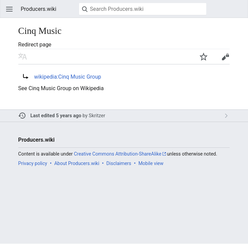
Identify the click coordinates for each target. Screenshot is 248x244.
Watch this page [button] (203, 56)
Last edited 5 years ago (56, 116)
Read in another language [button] (22, 56)
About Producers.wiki (76, 163)
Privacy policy (32, 163)
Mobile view (151, 163)
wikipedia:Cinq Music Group (67, 77)
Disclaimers (119, 163)
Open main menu (9, 9)
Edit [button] (225, 56)
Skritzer (97, 116)
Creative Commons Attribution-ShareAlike (117, 154)
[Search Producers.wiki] (142, 9)
